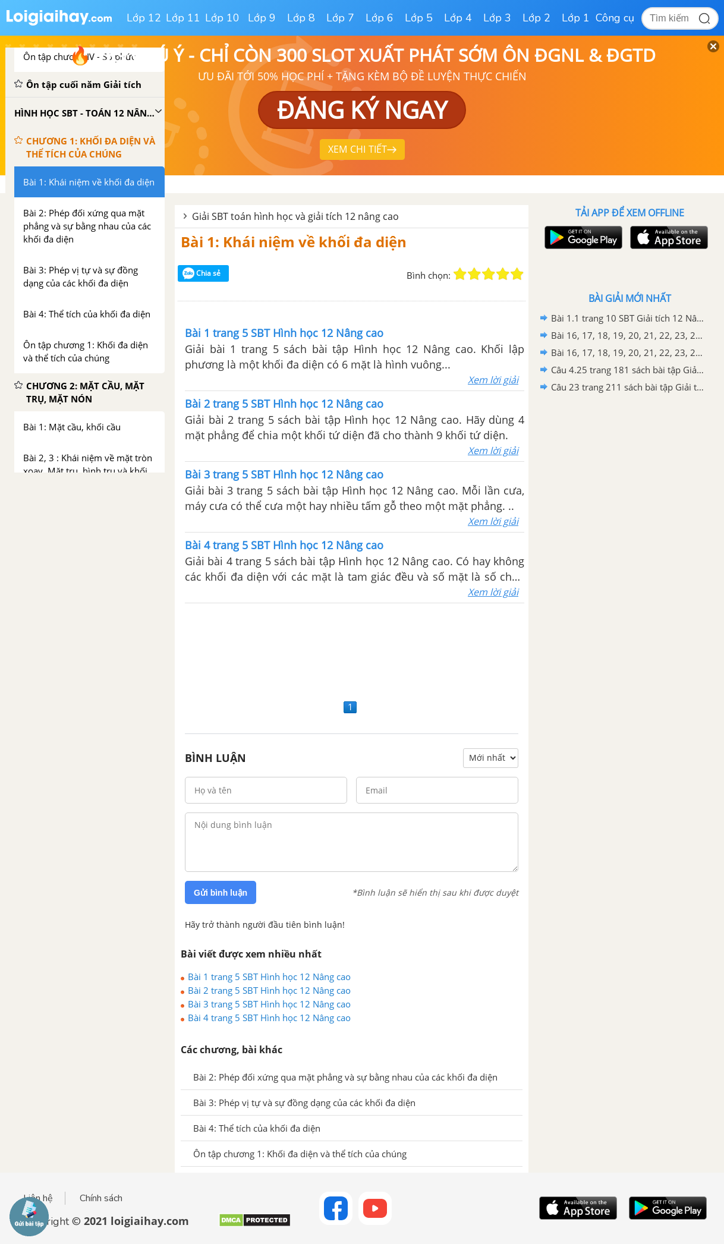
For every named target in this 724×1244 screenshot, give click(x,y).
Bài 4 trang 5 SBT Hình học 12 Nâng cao (269, 1017)
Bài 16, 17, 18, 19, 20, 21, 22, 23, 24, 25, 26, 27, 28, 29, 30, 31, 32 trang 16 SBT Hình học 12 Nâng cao (627, 335)
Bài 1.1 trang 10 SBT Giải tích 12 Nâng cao (627, 318)
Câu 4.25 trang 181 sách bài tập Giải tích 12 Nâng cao (627, 370)
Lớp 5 (419, 18)
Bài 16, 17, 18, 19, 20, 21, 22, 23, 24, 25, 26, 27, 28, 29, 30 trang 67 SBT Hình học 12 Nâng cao (627, 352)
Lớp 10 (222, 18)
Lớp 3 (497, 18)
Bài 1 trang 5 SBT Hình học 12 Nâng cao (269, 976)
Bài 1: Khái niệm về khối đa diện (294, 241)
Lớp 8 (301, 18)
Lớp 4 (458, 18)
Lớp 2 (536, 18)
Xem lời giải (493, 379)
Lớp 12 (144, 18)
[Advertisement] (351, 649)
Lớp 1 (576, 18)
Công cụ (615, 18)
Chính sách (101, 1198)
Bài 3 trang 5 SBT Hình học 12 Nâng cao (269, 1004)
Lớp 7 (340, 18)
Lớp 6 (380, 18)
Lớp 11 (183, 18)
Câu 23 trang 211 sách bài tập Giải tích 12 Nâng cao (627, 387)
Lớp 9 (262, 18)
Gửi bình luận (220, 892)
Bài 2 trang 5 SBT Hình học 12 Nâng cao (269, 990)
